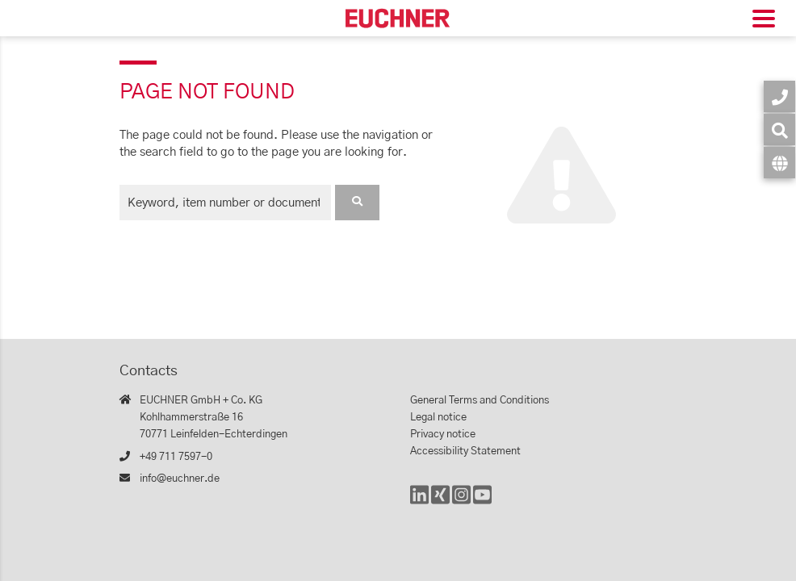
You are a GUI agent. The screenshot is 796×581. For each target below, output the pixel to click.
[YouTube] (482, 502)
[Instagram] (461, 502)
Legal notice (438, 417)
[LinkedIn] (419, 502)
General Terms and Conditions (479, 400)
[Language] (779, 162)
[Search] (779, 129)
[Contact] (779, 96)
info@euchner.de (180, 479)
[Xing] (440, 502)
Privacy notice (443, 434)
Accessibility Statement (465, 451)
